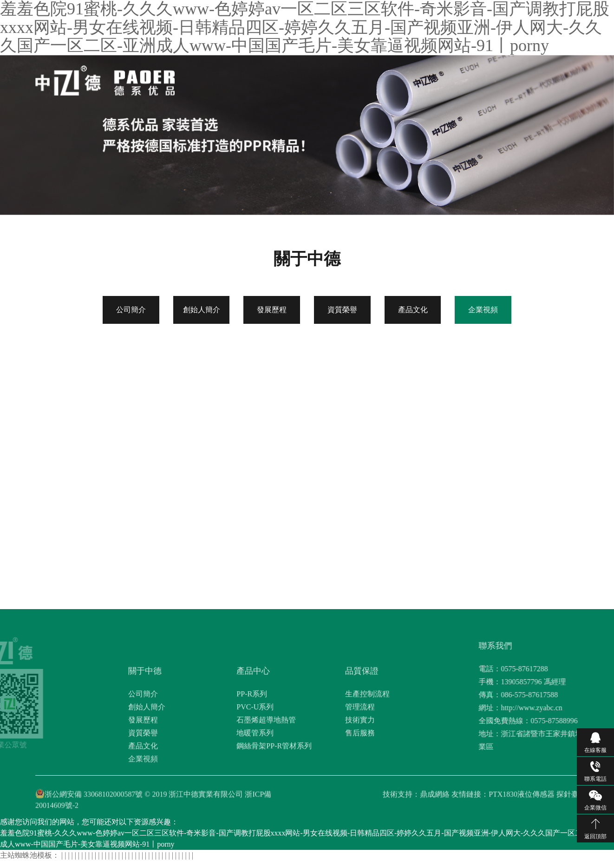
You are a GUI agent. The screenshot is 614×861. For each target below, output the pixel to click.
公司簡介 (131, 310)
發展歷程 (272, 310)
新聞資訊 (399, 78)
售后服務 (360, 789)
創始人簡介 (201, 310)
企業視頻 (483, 310)
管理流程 (360, 763)
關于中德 (289, 78)
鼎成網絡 (435, 803)
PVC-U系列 (255, 763)
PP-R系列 (251, 750)
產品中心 (326, 78)
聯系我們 (473, 78)
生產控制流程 (367, 750)
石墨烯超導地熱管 (266, 776)
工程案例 (436, 78)
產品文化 (413, 310)
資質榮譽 (342, 310)
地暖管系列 (255, 789)
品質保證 (363, 78)
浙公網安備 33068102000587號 (94, 803)
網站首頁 (253, 78)
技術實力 (360, 776)
